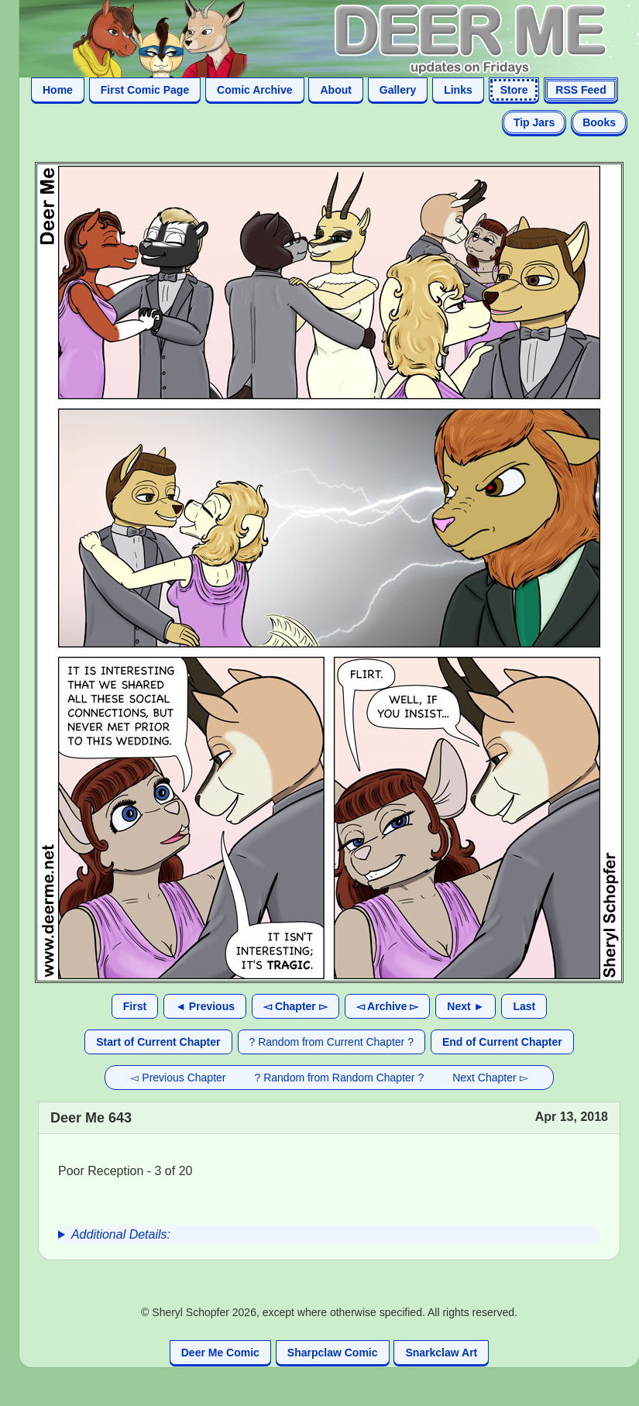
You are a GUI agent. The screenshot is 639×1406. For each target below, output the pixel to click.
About (335, 90)
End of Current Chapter (502, 1042)
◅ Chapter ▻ (295, 1006)
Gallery (398, 90)
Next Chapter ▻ (489, 1077)
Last (524, 1006)
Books (599, 122)
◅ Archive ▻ (387, 1006)
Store (514, 90)
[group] (329, 1235)
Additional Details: (120, 1234)
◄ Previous (205, 1006)
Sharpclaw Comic (332, 1352)
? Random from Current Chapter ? (331, 1042)
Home (58, 90)
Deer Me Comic (220, 1352)
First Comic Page (145, 90)
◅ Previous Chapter (177, 1077)
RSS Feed (580, 90)
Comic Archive (255, 90)
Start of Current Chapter (158, 1042)
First (134, 1006)
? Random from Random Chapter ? (339, 1077)
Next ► (465, 1006)
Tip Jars (534, 122)
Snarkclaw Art (441, 1352)
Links (458, 90)
